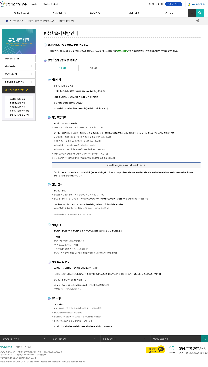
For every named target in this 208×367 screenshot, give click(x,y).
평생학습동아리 (11, 74)
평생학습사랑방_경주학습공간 (16, 89)
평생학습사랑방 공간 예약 (19, 114)
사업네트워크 (133, 13)
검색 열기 (200, 13)
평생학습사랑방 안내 (17, 99)
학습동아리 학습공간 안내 (14, 82)
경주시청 (34, 4)
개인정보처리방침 (6, 347)
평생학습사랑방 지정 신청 (112, 198)
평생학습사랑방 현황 (17, 103)
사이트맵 (192, 13)
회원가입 (159, 4)
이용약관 (19, 347)
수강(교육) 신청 (59, 13)
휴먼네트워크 (96, 13)
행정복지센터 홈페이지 (61, 338)
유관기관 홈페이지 (109, 338)
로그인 (151, 4)
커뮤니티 (169, 13)
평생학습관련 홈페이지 (161, 338)
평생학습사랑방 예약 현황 (19, 110)
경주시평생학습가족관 (50, 4)
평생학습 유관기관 (12, 58)
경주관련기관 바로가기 (11, 338)
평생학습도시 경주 (22, 13)
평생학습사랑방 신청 (17, 107)
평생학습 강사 (10, 66)
